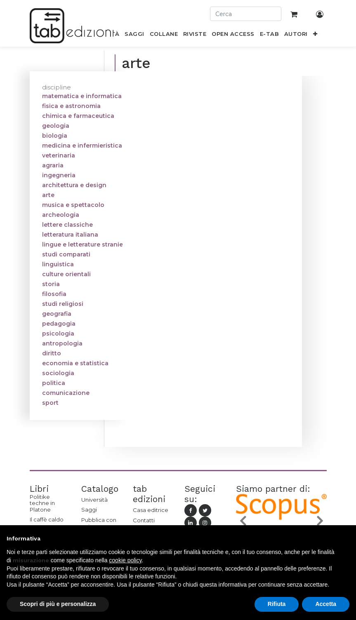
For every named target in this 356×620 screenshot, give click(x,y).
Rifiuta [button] (277, 604)
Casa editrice (150, 510)
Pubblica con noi (98, 523)
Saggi (89, 509)
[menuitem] (134, 35)
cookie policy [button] (125, 560)
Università (94, 499)
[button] (315, 35)
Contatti (144, 520)
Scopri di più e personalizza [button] (58, 604)
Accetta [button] (325, 604)
